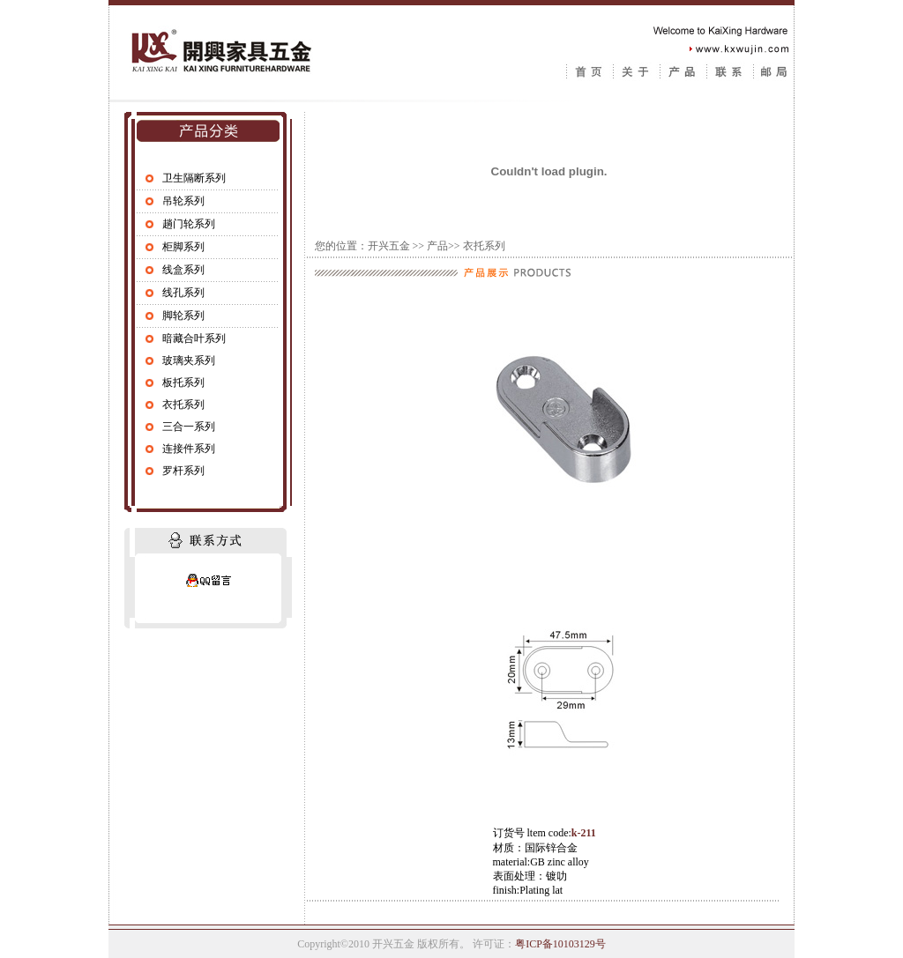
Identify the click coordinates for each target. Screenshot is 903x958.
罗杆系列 (183, 470)
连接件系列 (188, 448)
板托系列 (183, 382)
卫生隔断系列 (194, 178)
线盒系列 (183, 270)
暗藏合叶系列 (194, 338)
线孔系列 (183, 292)
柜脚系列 (183, 247)
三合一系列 (188, 426)
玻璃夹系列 (188, 360)
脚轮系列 (183, 315)
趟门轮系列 (188, 224)
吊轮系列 (183, 201)
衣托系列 (183, 404)
